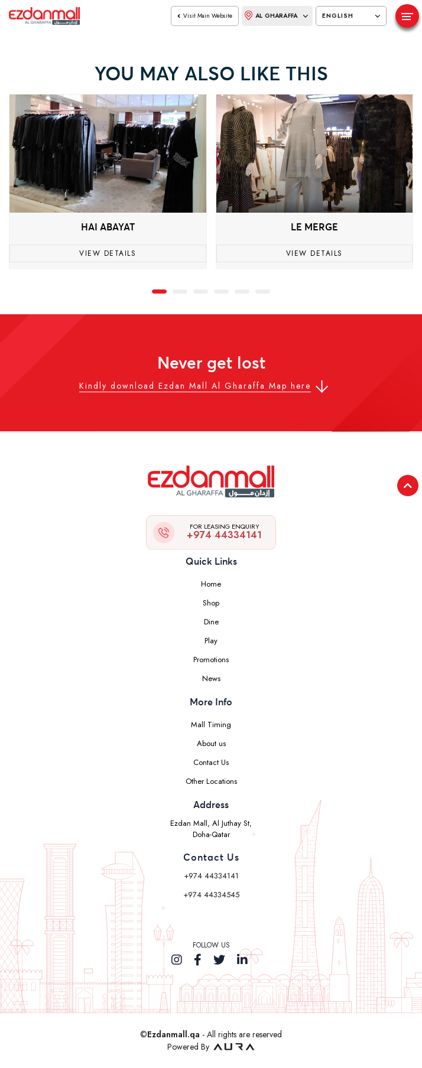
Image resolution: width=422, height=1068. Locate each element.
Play (211, 640)
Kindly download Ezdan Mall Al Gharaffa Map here (195, 386)
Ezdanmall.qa (173, 1034)
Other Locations (211, 781)
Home (211, 584)
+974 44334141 (224, 532)
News (211, 678)
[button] (159, 291)
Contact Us (211, 762)
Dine (211, 621)
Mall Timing (211, 724)
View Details (107, 253)
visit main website (204, 15)
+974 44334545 (211, 894)
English (351, 15)
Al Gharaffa (276, 15)
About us (211, 743)
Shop (211, 602)
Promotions (211, 659)
